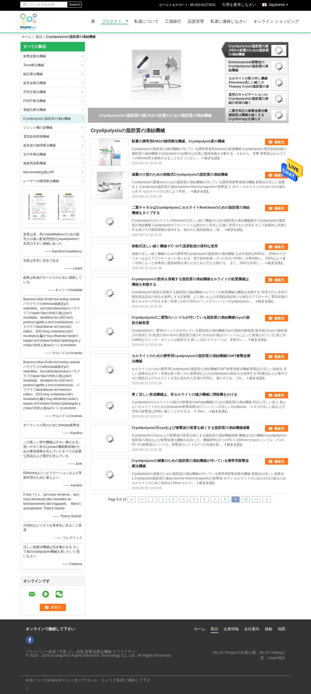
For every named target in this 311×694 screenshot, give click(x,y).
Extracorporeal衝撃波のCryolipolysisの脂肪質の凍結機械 (248, 66)
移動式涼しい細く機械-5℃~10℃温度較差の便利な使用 (175, 246)
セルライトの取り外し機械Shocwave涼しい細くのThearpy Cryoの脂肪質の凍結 (249, 82)
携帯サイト (31, 668)
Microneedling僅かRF (38, 172)
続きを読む (212, 158)
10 (245, 499)
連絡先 (279, 142)
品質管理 (196, 21)
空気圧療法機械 (34, 92)
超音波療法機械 (34, 83)
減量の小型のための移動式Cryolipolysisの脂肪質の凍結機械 (180, 174)
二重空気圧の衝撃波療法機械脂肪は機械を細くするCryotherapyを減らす (248, 115)
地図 (281, 629)
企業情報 (231, 629)
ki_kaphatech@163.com (265, 663)
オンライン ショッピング (276, 21)
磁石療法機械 (33, 74)
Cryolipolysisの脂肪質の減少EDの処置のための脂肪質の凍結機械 (249, 50)
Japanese (279, 4)
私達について (146, 21)
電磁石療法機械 (34, 110)
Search (74, 4)
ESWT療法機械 (34, 101)
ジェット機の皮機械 (37, 127)
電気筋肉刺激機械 (36, 136)
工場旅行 (173, 21)
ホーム (26, 37)
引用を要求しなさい (239, 4)
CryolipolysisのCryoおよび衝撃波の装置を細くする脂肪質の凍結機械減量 (191, 428)
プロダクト (112, 21)
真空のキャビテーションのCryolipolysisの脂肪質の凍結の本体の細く (248, 99)
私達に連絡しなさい (228, 21)
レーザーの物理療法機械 (41, 181)
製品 (39, 37)
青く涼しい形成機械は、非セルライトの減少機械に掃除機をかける (184, 394)
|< (131, 499)
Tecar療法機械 (33, 65)
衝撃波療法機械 (34, 56)
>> (256, 499)
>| (266, 499)
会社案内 (251, 629)
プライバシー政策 (41, 651)
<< (142, 499)
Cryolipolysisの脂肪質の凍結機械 (47, 119)
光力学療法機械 (34, 154)
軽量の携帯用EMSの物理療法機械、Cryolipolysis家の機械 (178, 141)
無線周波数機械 (34, 163)
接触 (268, 629)
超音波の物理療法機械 (39, 145)
